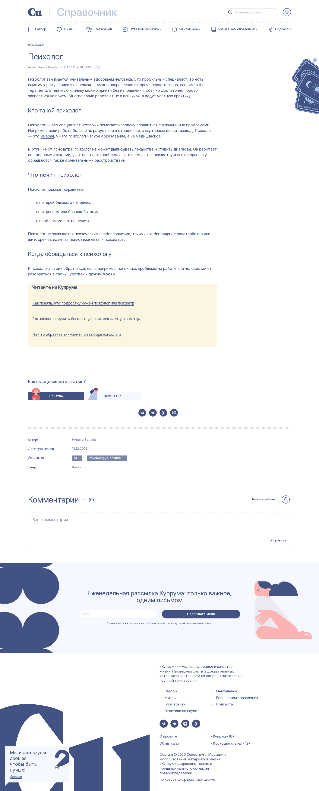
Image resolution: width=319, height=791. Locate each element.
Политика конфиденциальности (187, 777)
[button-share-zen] (184, 720)
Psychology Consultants (107, 458)
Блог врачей (102, 29)
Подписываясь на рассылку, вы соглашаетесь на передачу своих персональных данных (159, 620)
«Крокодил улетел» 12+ (231, 740)
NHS (77, 458)
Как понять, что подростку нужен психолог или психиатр (83, 303)
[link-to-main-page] (35, 12)
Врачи (77, 467)
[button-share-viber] (174, 413)
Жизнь (68, 29)
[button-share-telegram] (153, 413)
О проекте (168, 733)
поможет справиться (65, 189)
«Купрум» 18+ (223, 733)
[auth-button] (287, 12)
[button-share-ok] (163, 413)
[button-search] (230, 12)
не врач (47, 136)
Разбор (40, 29)
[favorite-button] (98, 67)
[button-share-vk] (142, 413)
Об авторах (169, 740)
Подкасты (283, 29)
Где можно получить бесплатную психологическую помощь (86, 318)
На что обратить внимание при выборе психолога (76, 334)
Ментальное (188, 29)
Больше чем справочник (236, 29)
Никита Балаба (48, 67)
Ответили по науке (144, 29)
